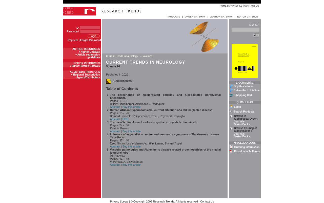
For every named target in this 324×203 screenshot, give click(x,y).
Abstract (115, 106)
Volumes (147, 56)
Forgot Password (90, 40)
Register (73, 40)
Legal (125, 201)
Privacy (114, 201)
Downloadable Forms (247, 151)
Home (223, 6)
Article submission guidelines (88, 56)
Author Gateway (90, 51)
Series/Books (242, 124)
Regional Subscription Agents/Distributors (86, 76)
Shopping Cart (243, 95)
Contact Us (251, 6)
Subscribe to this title (247, 90)
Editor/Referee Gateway (86, 66)
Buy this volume (243, 86)
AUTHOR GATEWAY (221, 16)
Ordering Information (246, 147)
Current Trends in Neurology (122, 56)
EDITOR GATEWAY (247, 16)
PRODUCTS (173, 16)
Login (237, 106)
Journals (239, 121)
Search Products (244, 111)
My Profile (235, 6)
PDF (125, 119)
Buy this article (132, 106)
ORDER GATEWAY (195, 16)
